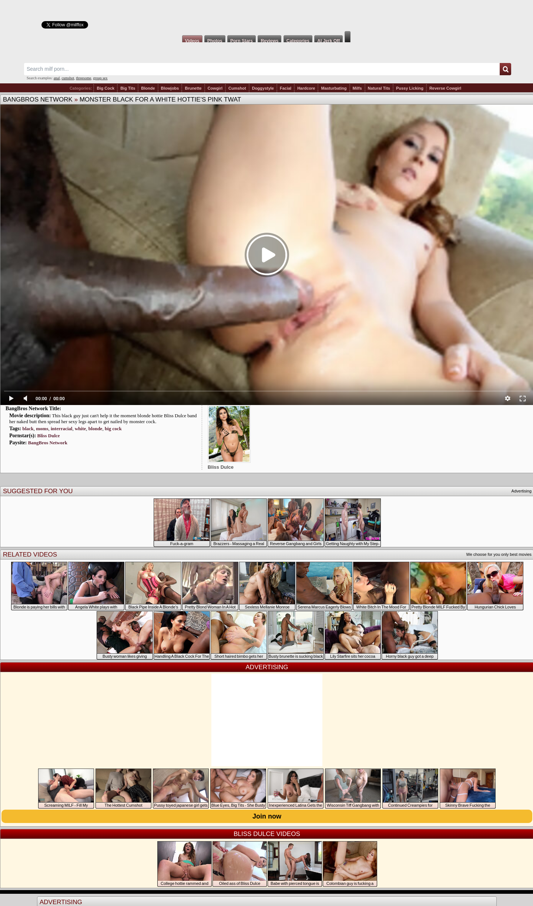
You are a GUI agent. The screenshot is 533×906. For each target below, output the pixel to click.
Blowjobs (170, 88)
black (27, 428)
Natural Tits (379, 88)
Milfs (357, 88)
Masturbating (333, 88)
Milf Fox (266, 15)
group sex (100, 78)
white (80, 428)
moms (42, 428)
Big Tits (127, 88)
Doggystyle (263, 88)
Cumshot (237, 88)
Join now (266, 816)
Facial (285, 88)
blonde (95, 428)
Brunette (193, 88)
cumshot (67, 78)
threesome (83, 78)
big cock (113, 428)
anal (57, 78)
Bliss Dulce (48, 435)
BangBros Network (38, 99)
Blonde (148, 88)
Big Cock (105, 88)
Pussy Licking (409, 88)
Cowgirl (215, 88)
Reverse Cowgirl (445, 88)
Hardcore (306, 88)
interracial (61, 428)
